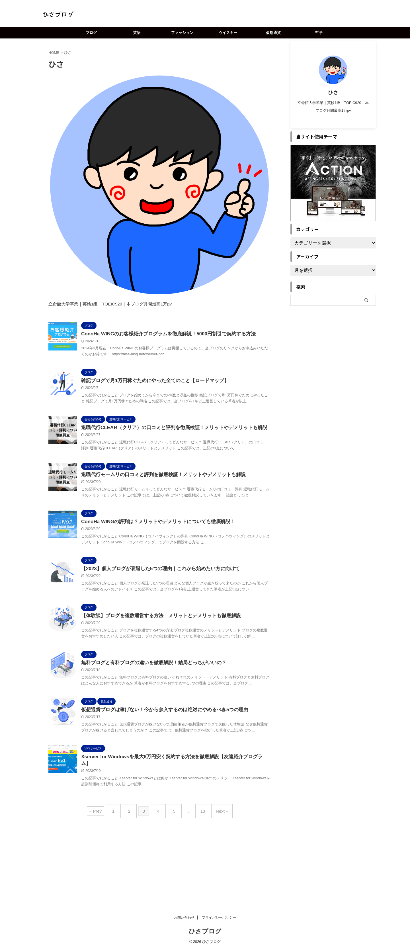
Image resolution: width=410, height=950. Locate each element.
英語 (136, 32)
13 (198, 877)
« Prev (104, 877)
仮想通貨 (273, 32)
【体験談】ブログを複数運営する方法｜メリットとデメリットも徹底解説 (170, 661)
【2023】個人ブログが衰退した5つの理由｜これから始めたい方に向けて (170, 606)
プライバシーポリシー (219, 918)
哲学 (319, 32)
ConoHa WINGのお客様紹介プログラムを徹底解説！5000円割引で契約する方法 (177, 334)
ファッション (182, 32)
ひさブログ (205, 931)
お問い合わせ (184, 918)
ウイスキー (228, 32)
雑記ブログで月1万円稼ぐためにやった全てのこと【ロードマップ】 (165, 388)
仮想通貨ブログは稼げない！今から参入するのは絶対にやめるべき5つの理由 (174, 769)
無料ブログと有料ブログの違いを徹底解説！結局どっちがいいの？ (163, 715)
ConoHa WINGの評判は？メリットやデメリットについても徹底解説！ (167, 552)
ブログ (91, 32)
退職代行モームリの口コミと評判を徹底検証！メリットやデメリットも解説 (172, 497)
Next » (215, 877)
